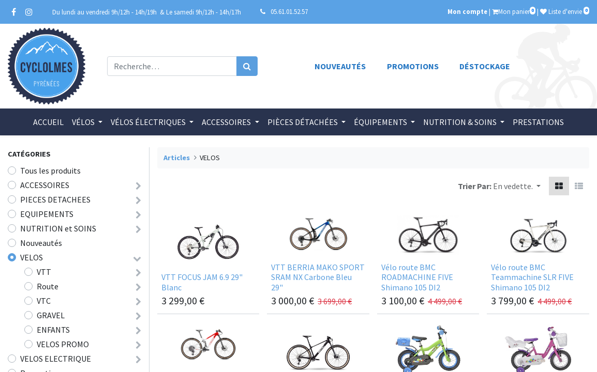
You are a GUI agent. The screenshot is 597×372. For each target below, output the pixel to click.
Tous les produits (50, 170)
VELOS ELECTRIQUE (55, 358)
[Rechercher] (247, 66)
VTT (44, 272)
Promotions (413, 66)
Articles (176, 157)
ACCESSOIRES (44, 185)
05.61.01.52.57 (289, 11)
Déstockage (484, 66)
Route (47, 286)
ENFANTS (53, 329)
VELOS (31, 257)
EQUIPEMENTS (46, 214)
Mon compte (467, 11)
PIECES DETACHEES (55, 199)
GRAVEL (51, 315)
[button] (517, 186)
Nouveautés (340, 66)
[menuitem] (48, 122)
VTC (44, 301)
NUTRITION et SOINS (58, 228)
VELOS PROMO (63, 344)
